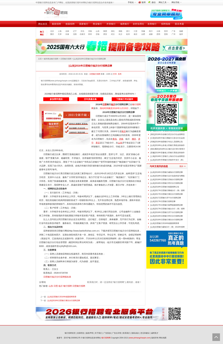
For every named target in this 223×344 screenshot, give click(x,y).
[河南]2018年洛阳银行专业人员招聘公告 (166, 142)
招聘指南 (165, 24)
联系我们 (126, 333)
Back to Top (216, 337)
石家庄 (82, 34)
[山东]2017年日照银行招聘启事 (162, 201)
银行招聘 (67, 286)
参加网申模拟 (56, 99)
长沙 (120, 34)
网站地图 (162, 338)
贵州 (166, 31)
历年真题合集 (90, 99)
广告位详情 (116, 333)
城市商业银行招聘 (51, 59)
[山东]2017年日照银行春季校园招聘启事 (166, 205)
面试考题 (179, 24)
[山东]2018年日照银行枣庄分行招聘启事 (166, 183)
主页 (40, 59)
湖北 (113, 31)
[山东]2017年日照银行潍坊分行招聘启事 (166, 194)
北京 (52, 31)
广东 (173, 31)
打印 (115, 74)
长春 (67, 34)
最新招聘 (56, 24)
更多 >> (182, 166)
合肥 (143, 34)
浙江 (128, 31)
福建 (181, 31)
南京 (135, 34)
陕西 (105, 31)
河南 (90, 31)
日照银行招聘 (65, 59)
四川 (151, 31)
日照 (56, 286)
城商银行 (124, 24)
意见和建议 (145, 333)
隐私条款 (135, 333)
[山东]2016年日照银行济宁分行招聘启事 (166, 212)
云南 (158, 31)
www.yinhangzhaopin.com (139, 338)
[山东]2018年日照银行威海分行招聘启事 (166, 172)
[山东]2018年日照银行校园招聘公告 (164, 187)
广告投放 (107, 333)
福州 (181, 34)
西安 (105, 34)
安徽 (143, 31)
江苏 (135, 31)
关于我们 (98, 333)
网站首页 (42, 24)
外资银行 (111, 24)
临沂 (60, 286)
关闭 (119, 74)
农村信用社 (138, 24)
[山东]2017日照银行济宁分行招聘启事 (165, 198)
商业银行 (97, 24)
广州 (173, 34)
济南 (97, 34)
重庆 (52, 34)
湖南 (120, 31)
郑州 (90, 34)
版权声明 (89, 333)
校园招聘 (70, 24)
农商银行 (152, 24)
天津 (59, 34)
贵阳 (166, 34)
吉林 (67, 31)
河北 (82, 31)
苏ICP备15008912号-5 (73, 338)
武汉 (113, 34)
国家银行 (83, 24)
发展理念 (80, 333)
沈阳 (75, 34)
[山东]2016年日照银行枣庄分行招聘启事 (166, 216)
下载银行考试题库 (124, 99)
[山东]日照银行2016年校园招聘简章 (62, 297)
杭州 (128, 34)
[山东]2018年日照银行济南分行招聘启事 (166, 179)
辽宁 (75, 31)
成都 (151, 34)
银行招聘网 (106, 338)
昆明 (158, 34)
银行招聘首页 (70, 333)
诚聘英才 (154, 333)
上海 (59, 31)
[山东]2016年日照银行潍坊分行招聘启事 (64, 300)
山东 (97, 31)
